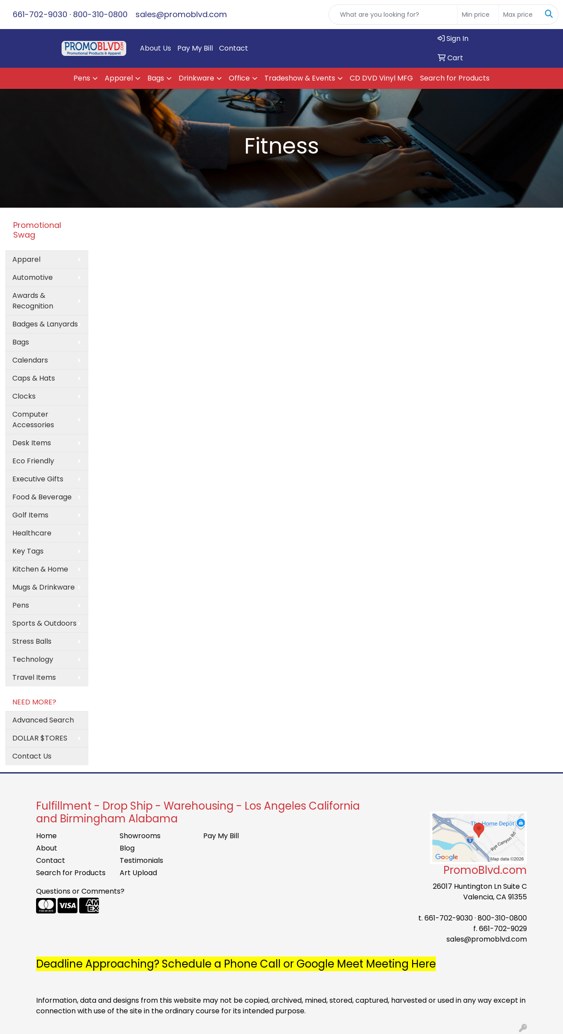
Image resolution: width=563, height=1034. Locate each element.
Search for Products (455, 78)
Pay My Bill (195, 48)
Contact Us (31, 756)
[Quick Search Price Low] (478, 14)
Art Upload (138, 873)
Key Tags (28, 551)
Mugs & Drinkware (43, 587)
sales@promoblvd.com (181, 14)
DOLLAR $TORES (39, 738)
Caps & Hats (33, 378)
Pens (81, 78)
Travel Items (34, 677)
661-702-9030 (40, 14)
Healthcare (31, 533)
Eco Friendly (33, 461)
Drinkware (196, 78)
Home (46, 836)
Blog (127, 848)
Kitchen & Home (40, 569)
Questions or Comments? (80, 891)
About (46, 848)
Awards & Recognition (32, 300)
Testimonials (141, 860)
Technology (32, 659)
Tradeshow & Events (299, 78)
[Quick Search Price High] (519, 14)
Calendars (30, 360)
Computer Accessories (33, 419)
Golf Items (30, 515)
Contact (233, 48)
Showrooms (140, 836)
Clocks (24, 396)
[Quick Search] (393, 14)
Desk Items (31, 443)
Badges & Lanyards (45, 324)
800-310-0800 (100, 14)
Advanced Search (43, 720)
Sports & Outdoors (44, 623)
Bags (155, 78)
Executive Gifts (37, 479)
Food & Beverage (42, 497)
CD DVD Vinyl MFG (381, 78)
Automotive (32, 277)
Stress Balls (31, 641)
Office (239, 78)
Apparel (119, 78)
